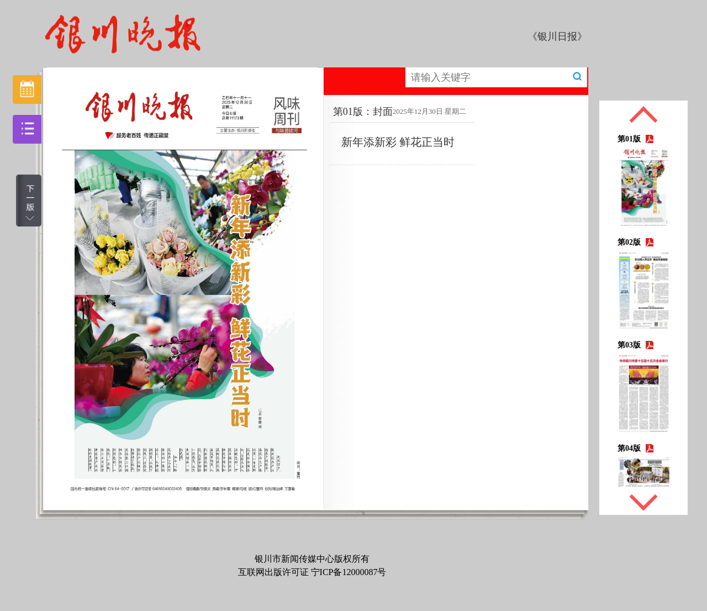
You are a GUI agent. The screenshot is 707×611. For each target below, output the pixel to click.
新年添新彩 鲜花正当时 (398, 142)
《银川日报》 (557, 36)
